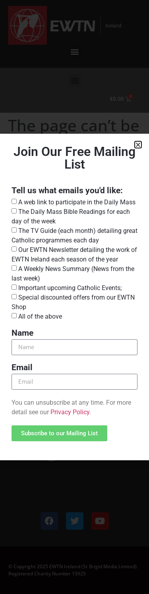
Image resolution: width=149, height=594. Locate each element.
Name (22, 333)
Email (22, 367)
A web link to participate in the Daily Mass (76, 202)
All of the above (40, 316)
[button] (138, 145)
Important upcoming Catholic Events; (70, 288)
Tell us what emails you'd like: (67, 190)
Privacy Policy (69, 412)
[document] (74, 297)
